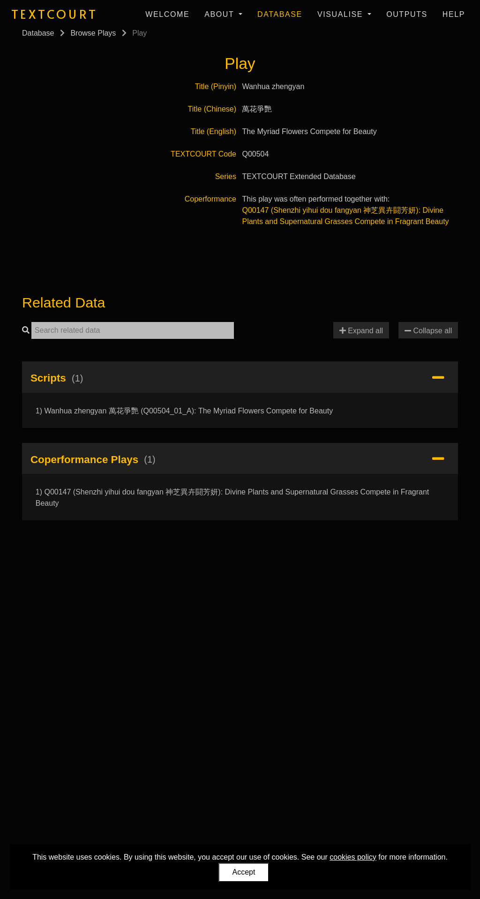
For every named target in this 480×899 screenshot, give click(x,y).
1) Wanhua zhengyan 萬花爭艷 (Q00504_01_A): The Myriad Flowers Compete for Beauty (184, 411)
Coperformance (210, 199)
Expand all (361, 331)
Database (279, 14)
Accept (243, 872)
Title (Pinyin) (215, 86)
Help (453, 14)
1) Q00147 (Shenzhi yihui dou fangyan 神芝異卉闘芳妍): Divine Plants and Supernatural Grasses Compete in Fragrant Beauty (232, 497)
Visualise (341, 14)
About (220, 14)
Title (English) (213, 131)
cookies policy (353, 857)
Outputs (407, 14)
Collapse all (428, 331)
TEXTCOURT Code (203, 154)
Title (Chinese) (212, 109)
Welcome (167, 14)
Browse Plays (93, 33)
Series (225, 176)
